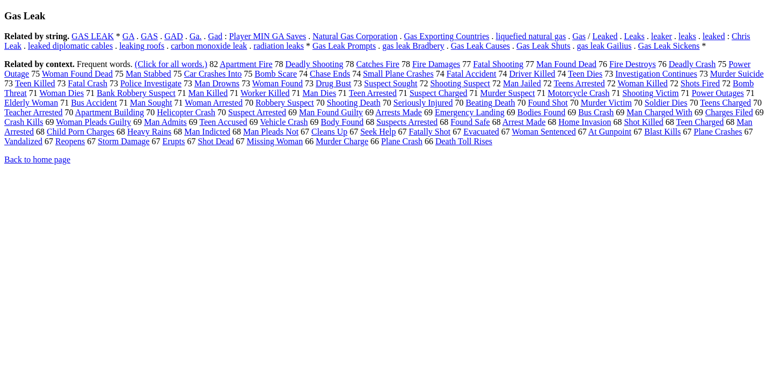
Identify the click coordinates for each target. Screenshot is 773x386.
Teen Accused (223, 122)
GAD (173, 36)
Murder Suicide (737, 73)
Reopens (70, 141)
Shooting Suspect (460, 83)
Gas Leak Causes (480, 45)
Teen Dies (585, 73)
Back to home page (37, 159)
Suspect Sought (390, 83)
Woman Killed (642, 83)
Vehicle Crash (284, 122)
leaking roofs (141, 45)
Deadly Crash (692, 64)
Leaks (634, 36)
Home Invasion (584, 122)
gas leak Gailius (604, 45)
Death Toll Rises (463, 141)
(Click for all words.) (171, 64)
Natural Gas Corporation (354, 36)
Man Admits (165, 122)
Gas (579, 36)
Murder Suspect (507, 93)
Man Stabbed (148, 73)
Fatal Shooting (498, 64)
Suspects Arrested (406, 122)
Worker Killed (265, 93)
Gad (215, 36)
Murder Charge (342, 141)
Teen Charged (700, 122)
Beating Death (490, 102)
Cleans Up (329, 131)
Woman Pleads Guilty (93, 122)
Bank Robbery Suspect (136, 93)
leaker (661, 36)
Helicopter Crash (186, 112)
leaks (687, 36)
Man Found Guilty (331, 112)
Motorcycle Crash (578, 93)
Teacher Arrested (33, 112)
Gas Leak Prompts (344, 45)
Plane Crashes (718, 131)
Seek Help (378, 131)
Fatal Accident (472, 73)
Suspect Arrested (257, 112)
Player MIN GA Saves (268, 36)
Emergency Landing (470, 112)
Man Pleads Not (270, 131)
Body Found (342, 122)
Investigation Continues (656, 73)
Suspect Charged (439, 93)
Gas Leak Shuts (543, 45)
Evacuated (481, 131)
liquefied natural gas (531, 36)
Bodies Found (541, 112)
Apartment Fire (246, 64)
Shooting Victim (650, 93)
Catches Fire (377, 64)
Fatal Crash (87, 83)
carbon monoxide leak (209, 45)
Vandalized (23, 141)
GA (128, 36)
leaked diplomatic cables (70, 45)
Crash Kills (23, 122)
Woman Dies (61, 93)
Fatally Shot (429, 131)
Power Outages (717, 93)
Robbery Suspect (285, 102)
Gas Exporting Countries (446, 36)
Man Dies (319, 93)
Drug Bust (333, 83)
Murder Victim (606, 102)
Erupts (174, 141)
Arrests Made (398, 112)
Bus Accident (94, 102)
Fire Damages (436, 64)
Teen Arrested (373, 93)
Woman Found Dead (77, 73)
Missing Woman (275, 141)
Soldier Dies (666, 102)
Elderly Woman (31, 102)
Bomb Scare (275, 73)
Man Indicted (207, 131)
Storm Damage (123, 141)
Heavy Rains (149, 131)
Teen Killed (35, 83)
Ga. (195, 36)
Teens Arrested (578, 83)
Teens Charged (725, 102)
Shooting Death (354, 102)
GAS (149, 36)
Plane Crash (401, 141)
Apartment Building (109, 112)
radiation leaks (278, 45)
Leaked (604, 36)
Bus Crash (596, 112)
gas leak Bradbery (413, 45)
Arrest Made (523, 122)
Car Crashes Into (213, 73)
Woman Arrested (214, 102)
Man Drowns (216, 83)
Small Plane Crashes (398, 73)
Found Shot (547, 102)
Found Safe (470, 122)
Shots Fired (700, 83)
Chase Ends (330, 73)
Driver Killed (532, 73)
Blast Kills (662, 131)
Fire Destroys (632, 64)
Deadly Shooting (314, 64)
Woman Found (277, 83)
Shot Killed (643, 122)
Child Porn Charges (80, 131)
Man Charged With (659, 112)
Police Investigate (150, 83)
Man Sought (151, 102)
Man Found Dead (566, 64)
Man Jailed (522, 83)
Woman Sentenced (544, 131)
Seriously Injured (423, 102)
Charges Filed (729, 112)
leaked (714, 36)
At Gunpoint (609, 131)
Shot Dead (216, 141)
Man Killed (208, 93)
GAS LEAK (92, 36)
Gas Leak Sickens (669, 45)
